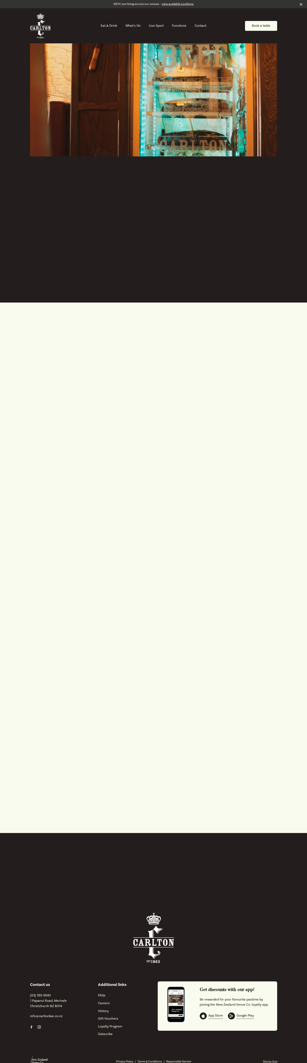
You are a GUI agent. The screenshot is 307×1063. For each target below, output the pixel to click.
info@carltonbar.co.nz (46, 1016)
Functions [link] (179, 26)
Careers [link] (104, 1003)
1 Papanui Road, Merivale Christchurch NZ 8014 (48, 1003)
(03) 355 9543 (40, 995)
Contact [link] (200, 26)
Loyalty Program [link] (110, 1026)
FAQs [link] (101, 995)
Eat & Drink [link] (109, 26)
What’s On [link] (133, 26)
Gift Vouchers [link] (108, 1019)
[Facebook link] (31, 1027)
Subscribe (105, 1034)
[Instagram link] (39, 1027)
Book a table (261, 26)
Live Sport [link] (156, 26)
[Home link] (40, 25)
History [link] (103, 1011)
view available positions (178, 4)
